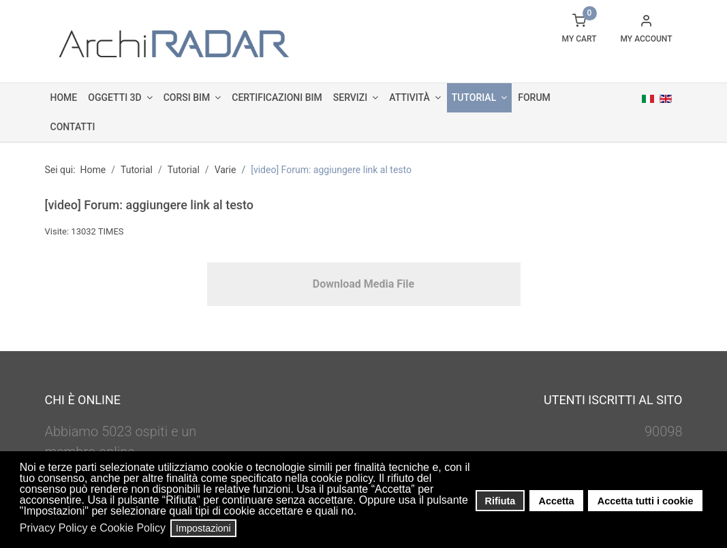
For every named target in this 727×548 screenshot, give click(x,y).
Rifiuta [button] (500, 501)
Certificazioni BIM (277, 97)
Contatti (72, 126)
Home (64, 97)
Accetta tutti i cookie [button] (646, 501)
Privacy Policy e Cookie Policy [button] (93, 528)
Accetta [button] (556, 501)
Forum (534, 97)
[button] (361, 513)
